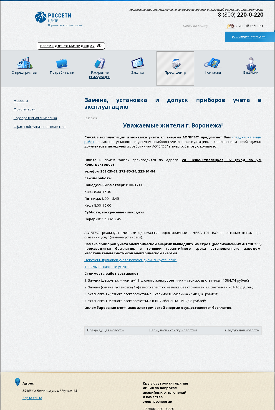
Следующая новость (242, 330)
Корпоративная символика (35, 117)
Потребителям (62, 72)
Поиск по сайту (195, 25)
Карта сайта (32, 397)
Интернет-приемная (249, 36)
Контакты (213, 72)
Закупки (137, 72)
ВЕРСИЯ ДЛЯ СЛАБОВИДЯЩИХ (70, 46)
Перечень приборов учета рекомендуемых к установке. (130, 260)
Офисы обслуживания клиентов (40, 126)
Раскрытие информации (99, 74)
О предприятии (24, 72)
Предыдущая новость (105, 330)
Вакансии (250, 72)
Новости (21, 100)
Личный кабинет (249, 25)
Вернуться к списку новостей (173, 330)
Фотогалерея (24, 109)
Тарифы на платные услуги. (106, 266)
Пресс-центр (175, 72)
